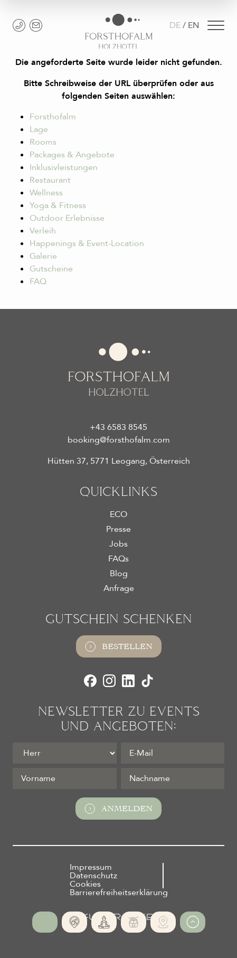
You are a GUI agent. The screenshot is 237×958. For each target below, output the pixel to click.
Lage (39, 129)
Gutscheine (51, 269)
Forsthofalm (53, 117)
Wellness (46, 193)
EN (193, 25)
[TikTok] (147, 680)
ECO (118, 514)
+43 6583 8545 (118, 427)
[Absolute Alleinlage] (74, 922)
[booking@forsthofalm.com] (36, 25)
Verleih (43, 231)
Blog (119, 573)
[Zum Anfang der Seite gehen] (192, 922)
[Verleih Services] (163, 922)
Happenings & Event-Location (87, 243)
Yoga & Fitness (58, 205)
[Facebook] (90, 680)
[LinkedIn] (128, 680)
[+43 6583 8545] (19, 25)
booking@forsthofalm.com (119, 440)
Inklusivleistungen (64, 167)
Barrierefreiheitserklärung (119, 892)
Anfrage (118, 588)
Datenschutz (93, 875)
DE (175, 25)
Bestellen (119, 646)
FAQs (118, 559)
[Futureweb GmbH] (118, 917)
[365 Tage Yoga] (104, 922)
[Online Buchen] (45, 922)
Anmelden (118, 808)
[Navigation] (215, 25)
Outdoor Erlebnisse (67, 218)
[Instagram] (109, 680)
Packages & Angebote (72, 155)
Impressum (91, 867)
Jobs (118, 544)
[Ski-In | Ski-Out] (133, 922)
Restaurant (50, 180)
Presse (118, 529)
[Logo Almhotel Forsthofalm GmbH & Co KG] (119, 31)
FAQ (38, 281)
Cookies (85, 884)
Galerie (43, 256)
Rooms (43, 142)
